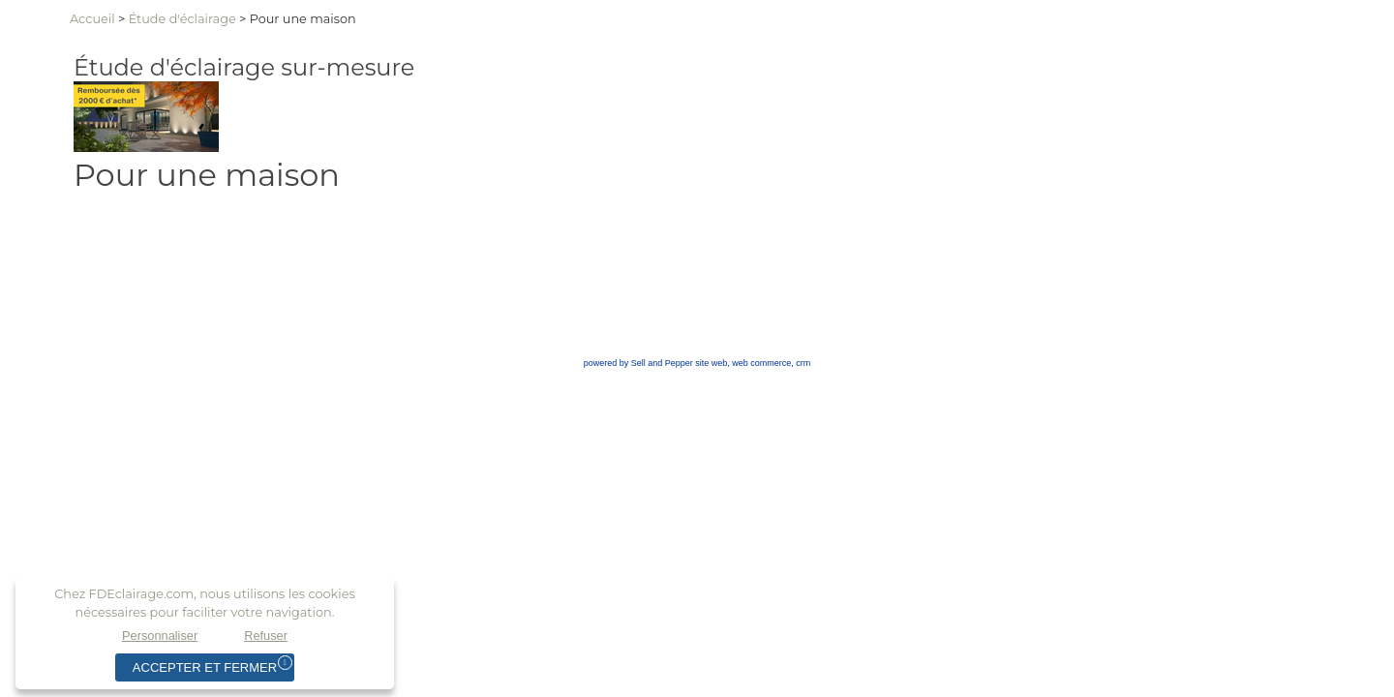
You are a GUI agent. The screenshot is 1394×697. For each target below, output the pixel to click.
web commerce (761, 363)
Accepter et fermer (205, 667)
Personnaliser (159, 635)
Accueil (92, 19)
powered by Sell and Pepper (638, 363)
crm (803, 363)
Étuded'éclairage (182, 19)
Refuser (266, 635)
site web (711, 363)
